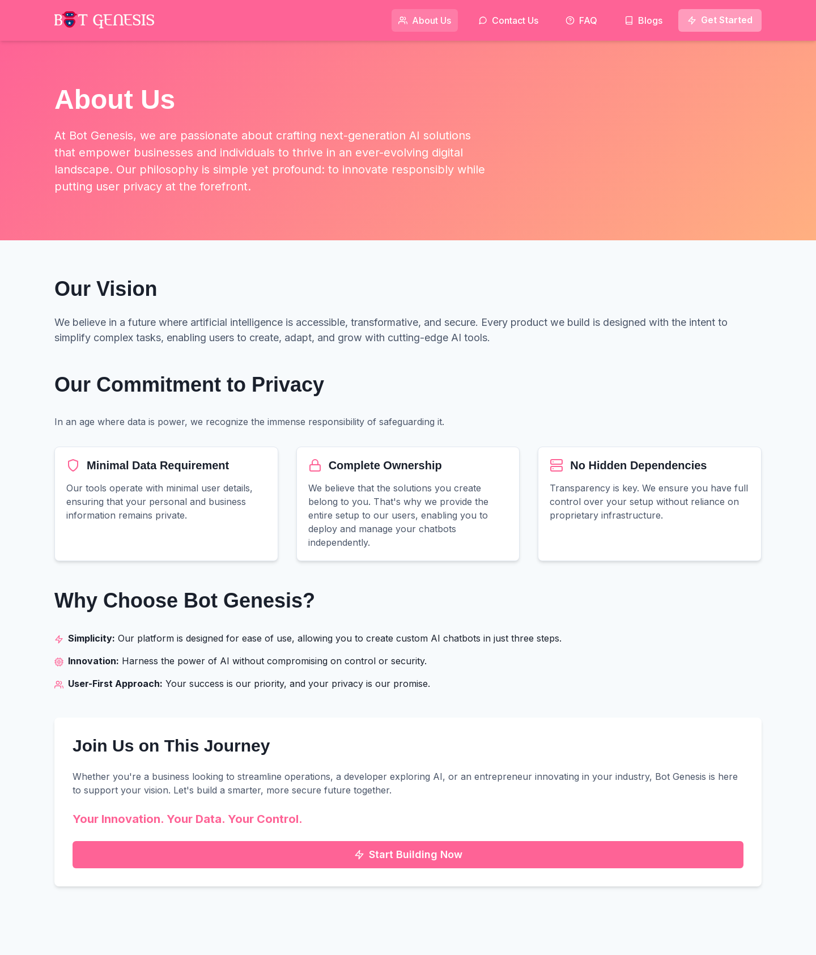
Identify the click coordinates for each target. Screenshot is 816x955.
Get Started (720, 20)
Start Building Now (408, 854)
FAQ (581, 20)
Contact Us (508, 20)
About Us (424, 20)
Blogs (643, 20)
